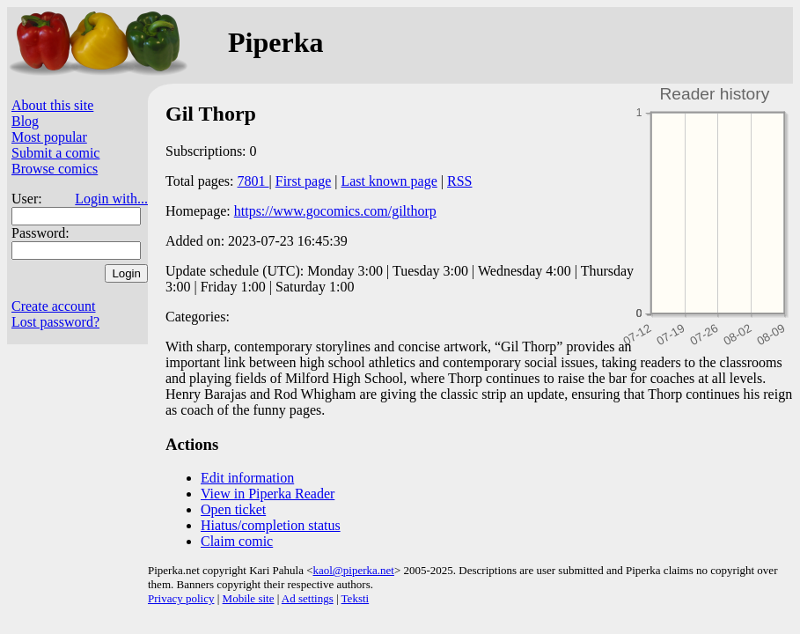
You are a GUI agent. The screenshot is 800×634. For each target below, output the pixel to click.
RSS (459, 180)
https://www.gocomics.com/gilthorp (335, 210)
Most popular (49, 136)
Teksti (355, 598)
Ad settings (308, 598)
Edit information (247, 477)
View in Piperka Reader (267, 493)
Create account (53, 306)
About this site (52, 105)
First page (303, 180)
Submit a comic (55, 152)
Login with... (111, 198)
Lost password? (55, 321)
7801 (253, 180)
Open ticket (233, 509)
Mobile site (249, 598)
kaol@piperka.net (352, 570)
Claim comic (237, 541)
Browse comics (54, 168)
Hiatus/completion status (271, 525)
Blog (25, 121)
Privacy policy (181, 598)
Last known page (389, 180)
